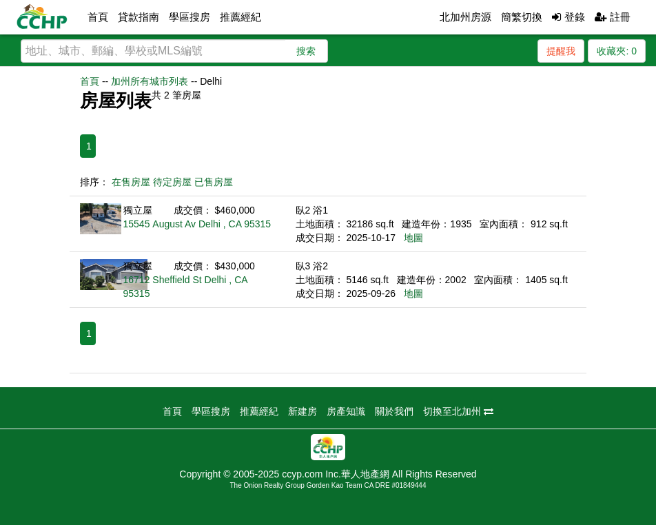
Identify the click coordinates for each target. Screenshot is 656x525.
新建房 (302, 411)
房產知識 (346, 411)
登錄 (568, 17)
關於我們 (394, 411)
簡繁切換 (521, 17)
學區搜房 (189, 17)
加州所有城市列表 (149, 81)
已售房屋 (213, 181)
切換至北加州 (458, 411)
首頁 (98, 17)
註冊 (613, 17)
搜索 (306, 50)
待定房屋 (172, 181)
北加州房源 (465, 17)
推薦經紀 (240, 17)
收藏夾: (617, 50)
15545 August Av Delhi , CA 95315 (197, 223)
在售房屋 (131, 181)
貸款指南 (138, 17)
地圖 (413, 237)
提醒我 (560, 50)
